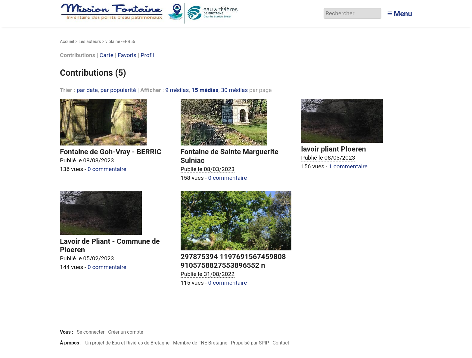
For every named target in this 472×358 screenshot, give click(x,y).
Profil (147, 55)
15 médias (205, 90)
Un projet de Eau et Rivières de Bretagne (127, 343)
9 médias (177, 90)
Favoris (127, 55)
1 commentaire (348, 166)
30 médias (234, 90)
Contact (280, 343)
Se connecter (90, 332)
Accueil (67, 41)
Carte (106, 55)
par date (87, 90)
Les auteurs (90, 41)
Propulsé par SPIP (250, 343)
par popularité (118, 90)
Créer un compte (125, 332)
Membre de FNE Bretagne (200, 343)
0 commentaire (107, 169)
